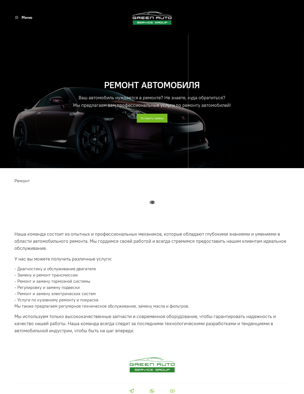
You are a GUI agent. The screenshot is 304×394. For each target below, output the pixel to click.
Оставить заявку (152, 118)
